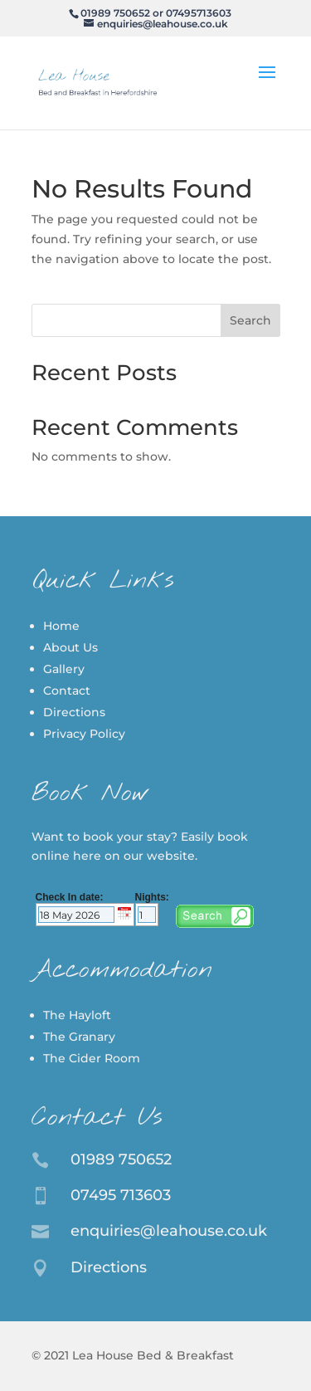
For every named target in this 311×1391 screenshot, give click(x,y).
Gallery (64, 668)
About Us (70, 647)
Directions (74, 712)
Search (250, 320)
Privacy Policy (84, 733)
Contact (66, 690)
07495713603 (198, 13)
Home (61, 625)
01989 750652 (115, 13)
